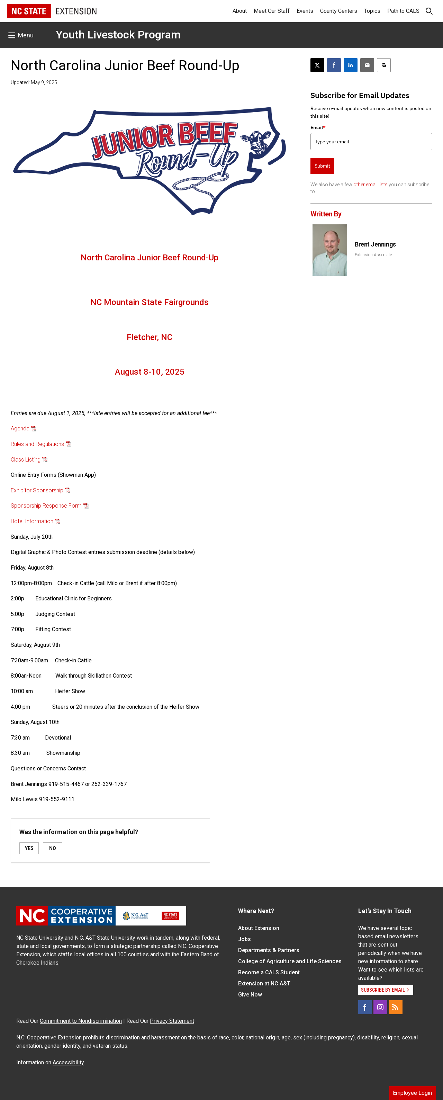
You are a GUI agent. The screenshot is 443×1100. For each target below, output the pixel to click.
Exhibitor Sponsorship (37, 490)
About (240, 11)
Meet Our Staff (272, 11)
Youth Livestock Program (118, 34)
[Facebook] (365, 1007)
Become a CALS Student (269, 972)
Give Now (250, 994)
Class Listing (25, 459)
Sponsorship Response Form (46, 505)
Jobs (244, 939)
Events (305, 11)
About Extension (258, 928)
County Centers (338, 11)
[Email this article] (367, 65)
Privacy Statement (172, 1021)
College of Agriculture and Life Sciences (290, 961)
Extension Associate (373, 254)
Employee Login (412, 1093)
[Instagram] (380, 1007)
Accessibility (68, 1062)
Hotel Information (32, 521)
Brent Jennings (375, 244)
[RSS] (396, 1007)
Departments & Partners (268, 950)
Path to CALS (403, 11)
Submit (322, 166)
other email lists (370, 184)
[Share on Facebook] (334, 65)
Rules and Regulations (37, 444)
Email (318, 127)
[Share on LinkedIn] (351, 65)
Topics (372, 11)
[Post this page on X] (317, 65)
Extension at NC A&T (264, 983)
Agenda (20, 428)
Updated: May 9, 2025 (34, 82)
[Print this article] (384, 65)
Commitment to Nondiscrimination (81, 1021)
